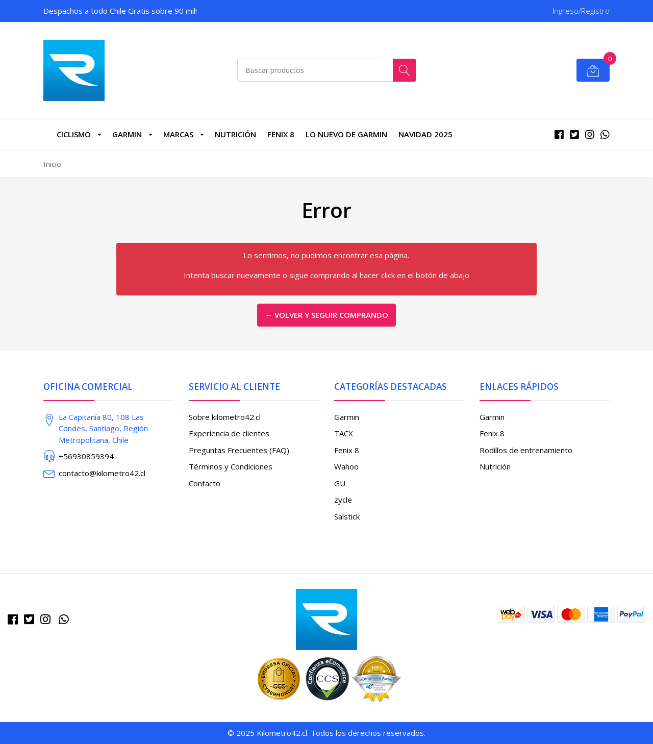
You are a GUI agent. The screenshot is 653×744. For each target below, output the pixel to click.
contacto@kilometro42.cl (102, 473)
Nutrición (235, 134)
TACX (343, 433)
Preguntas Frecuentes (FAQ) (239, 450)
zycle (343, 499)
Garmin (127, 134)
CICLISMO (74, 134)
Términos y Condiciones (230, 466)
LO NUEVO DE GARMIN (346, 134)
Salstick (347, 516)
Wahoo (346, 466)
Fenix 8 (280, 134)
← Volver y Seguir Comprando (326, 315)
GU (339, 483)
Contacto (204, 483)
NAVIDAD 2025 (425, 134)
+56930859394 (86, 456)
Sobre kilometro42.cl (225, 417)
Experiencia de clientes (229, 433)
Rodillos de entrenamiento (526, 450)
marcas (178, 134)
